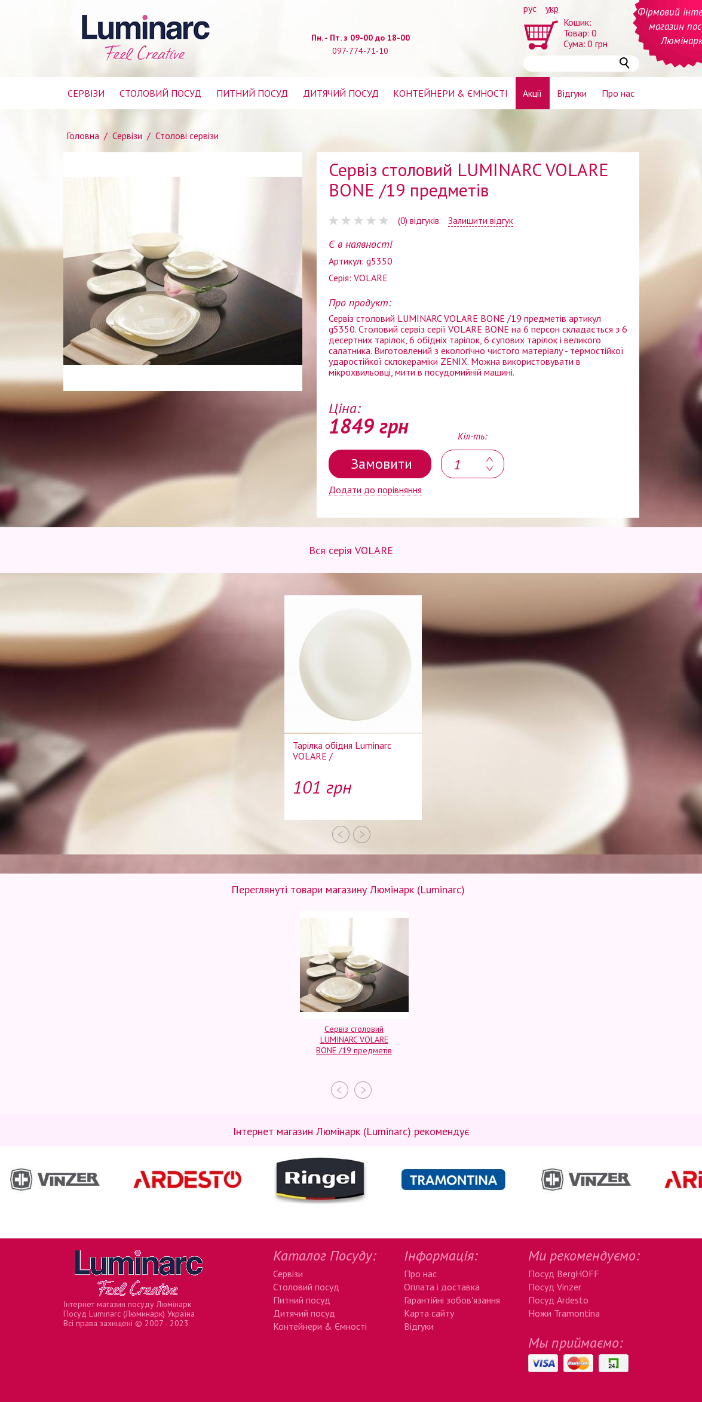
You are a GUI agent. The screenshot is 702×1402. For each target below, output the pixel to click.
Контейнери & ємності (450, 93)
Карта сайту (429, 1313)
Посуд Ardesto (558, 1300)
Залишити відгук (480, 221)
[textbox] (472, 464)
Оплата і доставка (442, 1287)
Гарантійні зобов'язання (452, 1300)
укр (552, 8)
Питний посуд (252, 93)
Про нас (618, 93)
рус (530, 8)
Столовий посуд (160, 93)
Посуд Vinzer (554, 1287)
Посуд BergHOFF (563, 1274)
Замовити (381, 463)
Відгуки (572, 93)
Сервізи (86, 93)
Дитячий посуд (341, 93)
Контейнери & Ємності (320, 1326)
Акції (532, 93)
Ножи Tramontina (564, 1313)
